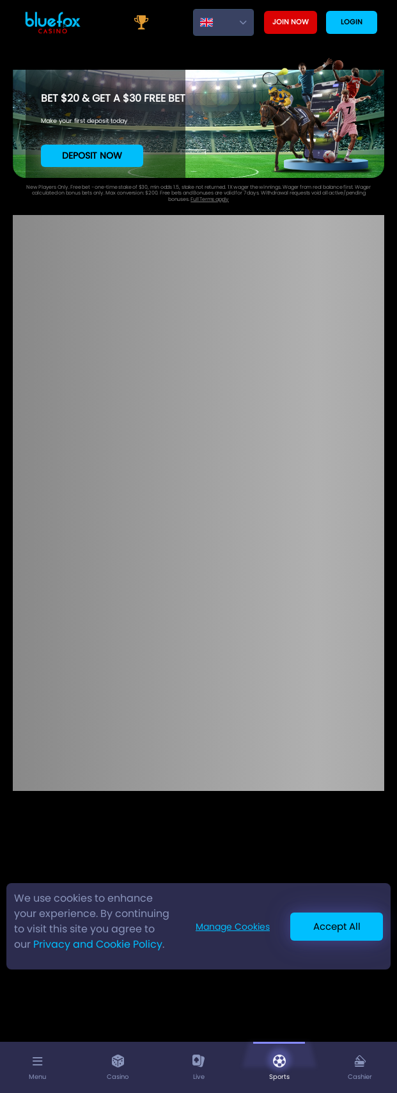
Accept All (337, 926)
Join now (290, 22)
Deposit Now (92, 155)
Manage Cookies (233, 926)
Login (351, 22)
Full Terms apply (210, 199)
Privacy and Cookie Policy (97, 944)
